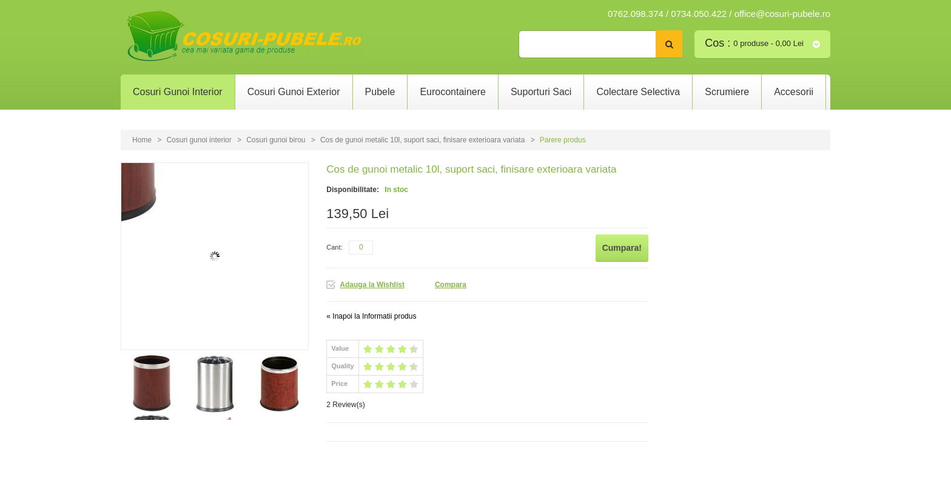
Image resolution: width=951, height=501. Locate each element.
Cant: (334, 247)
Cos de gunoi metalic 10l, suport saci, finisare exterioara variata (423, 140)
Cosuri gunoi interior (198, 140)
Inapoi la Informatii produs (371, 316)
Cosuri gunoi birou (275, 140)
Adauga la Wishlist (372, 284)
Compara (450, 284)
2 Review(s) (345, 404)
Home (142, 140)
